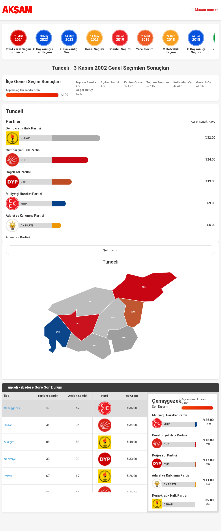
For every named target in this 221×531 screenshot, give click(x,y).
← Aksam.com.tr (204, 10)
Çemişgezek (12, 408)
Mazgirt (9, 442)
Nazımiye (10, 459)
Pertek (8, 476)
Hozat (8, 425)
